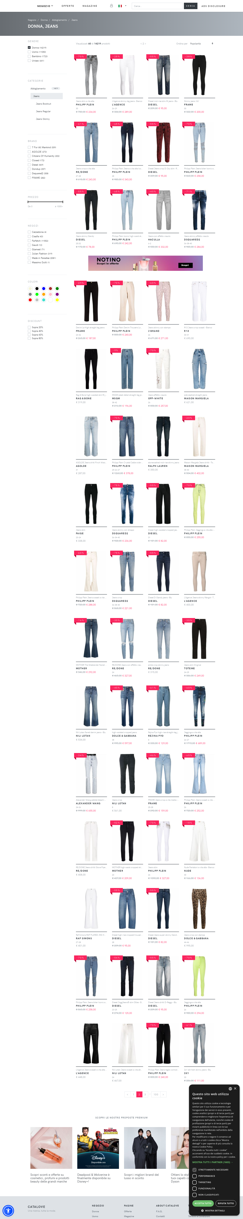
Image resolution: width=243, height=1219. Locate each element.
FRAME (38, 177)
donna (39, 47)
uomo (39, 51)
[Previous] (128, 1094)
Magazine (90, 5)
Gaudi (37, 245)
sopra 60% (37, 334)
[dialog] (214, 1150)
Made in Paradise (44, 258)
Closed (38, 160)
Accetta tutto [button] (203, 1203)
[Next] (163, 1094)
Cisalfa (37, 236)
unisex (38, 60)
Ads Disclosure (213, 6)
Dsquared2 (40, 173)
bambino (40, 56)
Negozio (45, 6)
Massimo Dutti (41, 262)
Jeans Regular (43, 111)
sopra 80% (37, 338)
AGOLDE (39, 151)
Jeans (36, 96)
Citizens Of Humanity (46, 155)
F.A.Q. (159, 1211)
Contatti (160, 1216)
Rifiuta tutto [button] (226, 1203)
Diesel (37, 164)
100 (156, 1094)
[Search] (157, 6)
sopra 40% (37, 331)
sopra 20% (37, 327)
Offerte (68, 5)
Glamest (38, 249)
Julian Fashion (42, 253)
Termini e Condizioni (199, 1216)
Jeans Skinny (43, 118)
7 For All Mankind (44, 147)
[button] (8, 1211)
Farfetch (40, 240)
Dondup (39, 168)
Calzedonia (39, 231)
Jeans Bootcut (43, 103)
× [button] (235, 1088)
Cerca (190, 6)
